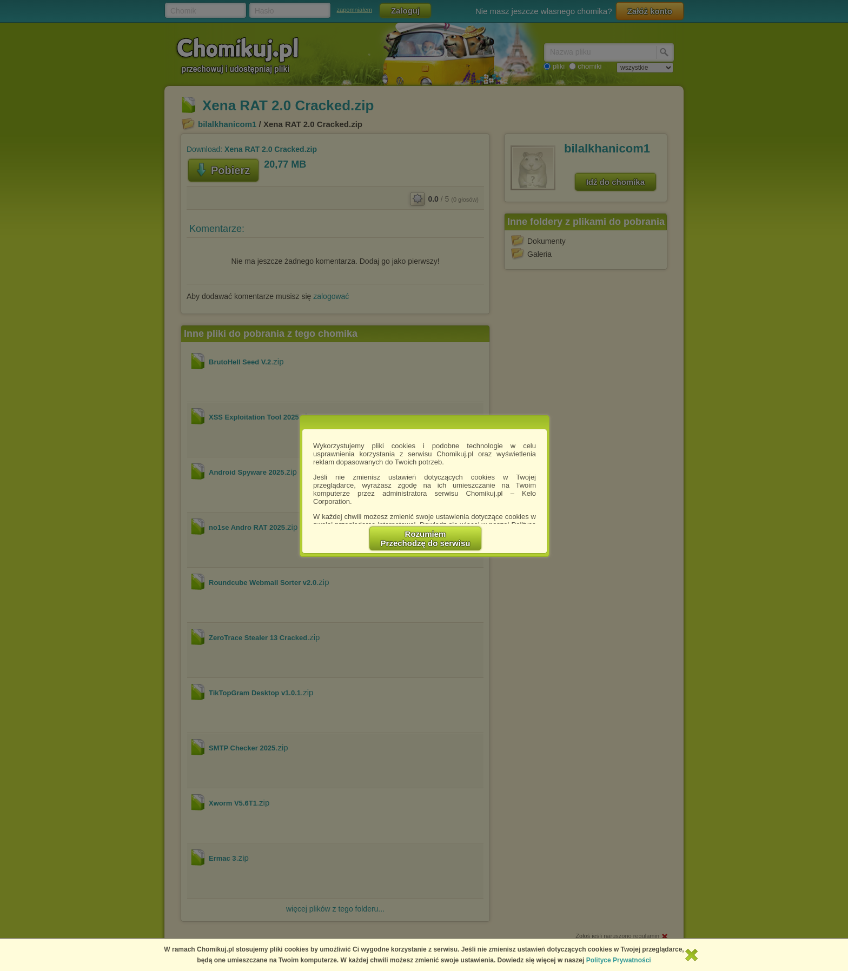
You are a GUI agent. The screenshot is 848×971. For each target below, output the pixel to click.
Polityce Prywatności (618, 960)
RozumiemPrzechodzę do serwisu (426, 538)
